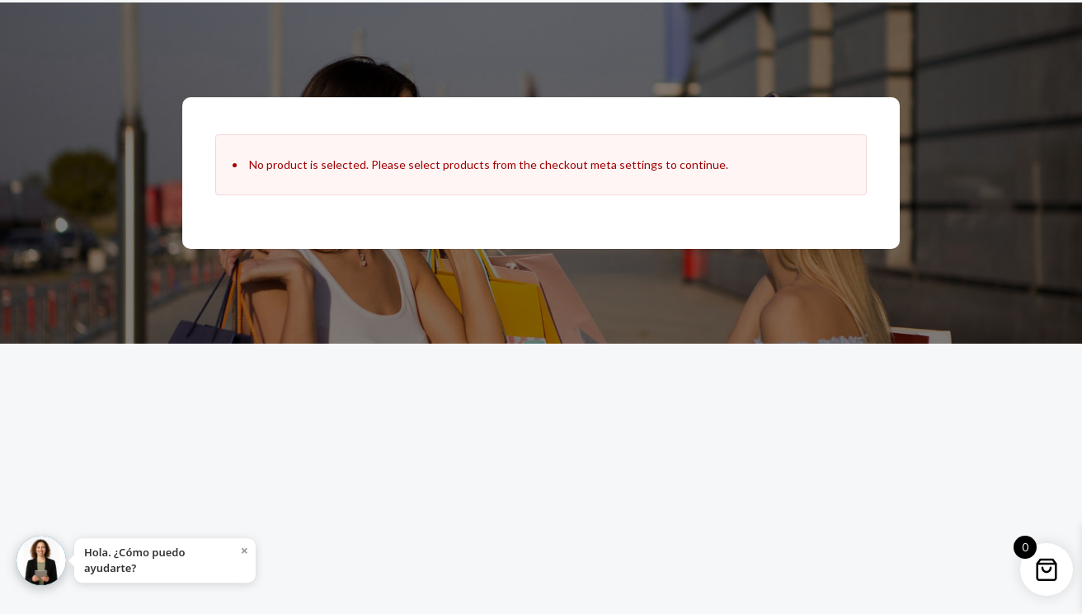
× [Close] (245, 550)
